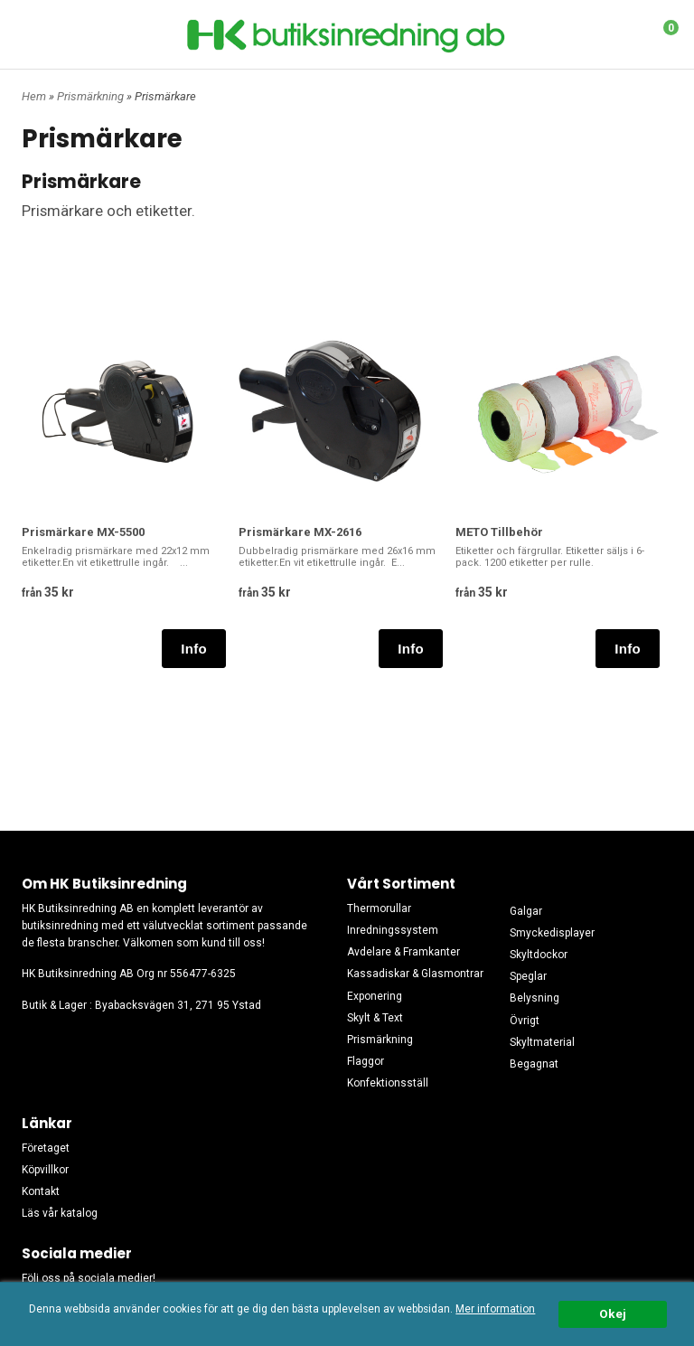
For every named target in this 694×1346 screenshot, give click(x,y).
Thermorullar (379, 908)
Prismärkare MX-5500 (83, 532)
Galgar (526, 911)
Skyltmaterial (542, 1042)
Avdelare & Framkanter (403, 952)
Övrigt (524, 1020)
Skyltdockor (538, 954)
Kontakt (41, 1191)
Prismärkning (92, 96)
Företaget (46, 1148)
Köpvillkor (45, 1169)
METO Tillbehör (499, 532)
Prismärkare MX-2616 (300, 532)
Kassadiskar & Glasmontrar (415, 973)
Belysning (534, 998)
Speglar (528, 976)
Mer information (495, 1309)
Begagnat (534, 1064)
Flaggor (365, 1061)
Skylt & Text (375, 1018)
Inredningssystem (392, 930)
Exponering (374, 996)
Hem (34, 96)
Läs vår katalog (60, 1213)
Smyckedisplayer (552, 933)
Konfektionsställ (387, 1083)
